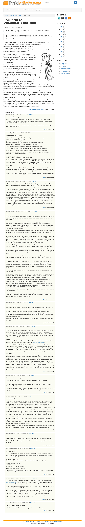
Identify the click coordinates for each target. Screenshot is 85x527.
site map (30, 9)
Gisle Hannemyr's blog (15, 15)
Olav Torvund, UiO (66, 68)
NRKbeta (63, 66)
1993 (62, 56)
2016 (62, 27)
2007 (62, 42)
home (8, 9)
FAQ (48, 521)
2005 (62, 46)
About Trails (26, 521)
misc (19, 9)
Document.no (7, 32)
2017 (62, 26)
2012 (62, 34)
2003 (62, 49)
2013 (62, 32)
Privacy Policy (43, 521)
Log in (42, 109)
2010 (62, 37)
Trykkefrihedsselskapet (12, 482)
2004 (62, 47)
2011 (62, 36)
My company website (56, 521)
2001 (62, 52)
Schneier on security (66, 70)
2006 (62, 44)
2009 (62, 39)
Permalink (30, 114)
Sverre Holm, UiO (65, 71)
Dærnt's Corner (65, 65)
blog (14, 9)
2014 (62, 31)
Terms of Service (34, 521)
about (24, 9)
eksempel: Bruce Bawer (39, 342)
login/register (38, 9)
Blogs (6, 15)
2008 (62, 41)
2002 (62, 51)
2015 (62, 29)
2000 (62, 54)
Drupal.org (64, 63)
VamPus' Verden (65, 73)
